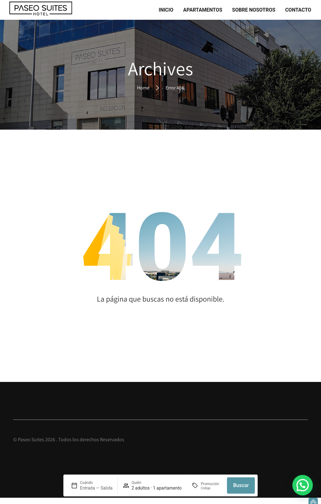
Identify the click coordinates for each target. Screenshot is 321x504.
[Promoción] (211, 488)
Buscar (241, 485)
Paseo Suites (31, 446)
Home (143, 94)
